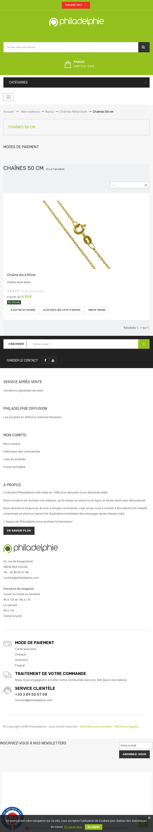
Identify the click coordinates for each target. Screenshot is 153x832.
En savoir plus (19, 530)
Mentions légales (127, 726)
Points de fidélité (14, 467)
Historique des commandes (21, 451)
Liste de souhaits (14, 459)
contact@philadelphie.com (33, 700)
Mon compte (11, 443)
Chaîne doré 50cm (21, 275)
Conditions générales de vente (23, 390)
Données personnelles (96, 726)
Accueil (8, 111)
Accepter (93, 827)
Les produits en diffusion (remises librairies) (32, 417)
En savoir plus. (73, 827)
